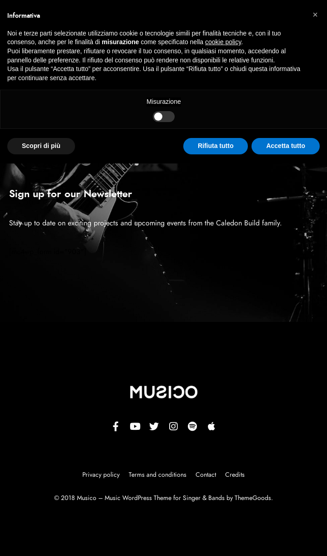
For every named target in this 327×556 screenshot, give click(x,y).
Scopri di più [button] (41, 145)
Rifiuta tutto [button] (216, 145)
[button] (315, 14)
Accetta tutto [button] (285, 145)
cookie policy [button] (223, 42)
